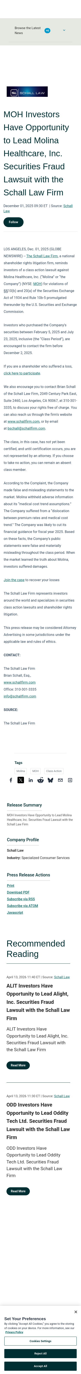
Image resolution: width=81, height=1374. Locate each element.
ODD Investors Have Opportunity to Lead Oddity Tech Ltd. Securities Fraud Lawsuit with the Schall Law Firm (38, 1121)
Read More (18, 1065)
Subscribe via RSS (21, 899)
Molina (20, 771)
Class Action (54, 771)
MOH (37, 284)
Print (10, 886)
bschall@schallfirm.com (26, 428)
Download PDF (18, 892)
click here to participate (22, 373)
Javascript (15, 913)
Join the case (14, 580)
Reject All (40, 1355)
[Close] (76, 1313)
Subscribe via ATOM (22, 906)
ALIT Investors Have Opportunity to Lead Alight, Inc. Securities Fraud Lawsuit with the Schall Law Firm (38, 1002)
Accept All (40, 1367)
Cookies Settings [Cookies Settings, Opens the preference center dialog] (40, 1342)
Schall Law (62, 977)
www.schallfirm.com (20, 682)
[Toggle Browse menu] (64, 30)
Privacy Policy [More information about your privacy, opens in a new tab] (14, 1333)
